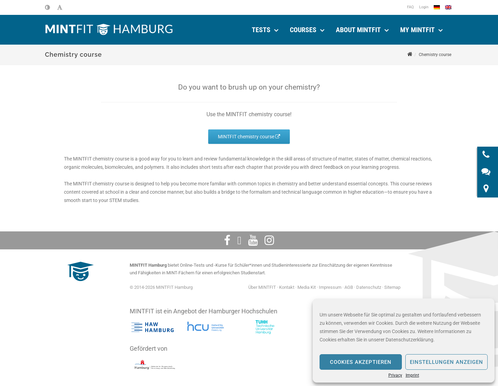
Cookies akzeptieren (360, 362)
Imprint (412, 375)
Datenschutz (368, 287)
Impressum (330, 287)
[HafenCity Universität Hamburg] (208, 327)
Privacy (395, 375)
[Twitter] (239, 240)
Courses (303, 30)
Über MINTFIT (262, 287)
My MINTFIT (417, 30)
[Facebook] (227, 240)
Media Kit (306, 287)
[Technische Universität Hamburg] (265, 327)
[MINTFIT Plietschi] (79, 284)
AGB (348, 287)
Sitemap (392, 287)
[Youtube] (253, 240)
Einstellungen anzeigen (446, 362)
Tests (261, 30)
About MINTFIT (358, 30)
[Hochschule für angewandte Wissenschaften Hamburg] (152, 327)
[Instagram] (269, 240)
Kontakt (286, 287)
